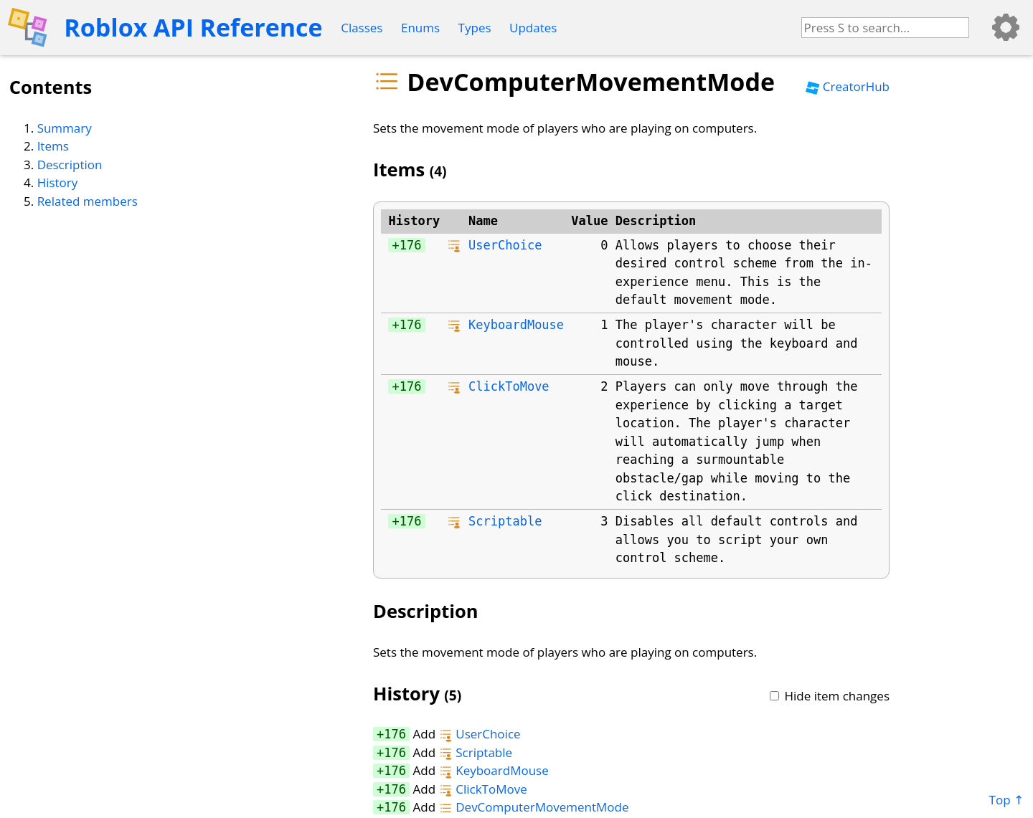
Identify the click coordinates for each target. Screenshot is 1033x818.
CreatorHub (848, 86)
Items (53, 146)
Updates (533, 27)
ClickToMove (508, 386)
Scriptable (505, 521)
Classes (361, 27)
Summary (64, 128)
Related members (87, 201)
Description (70, 164)
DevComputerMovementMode (534, 807)
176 (411, 245)
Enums (420, 27)
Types (474, 27)
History (57, 182)
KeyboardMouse (516, 325)
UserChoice (505, 245)
